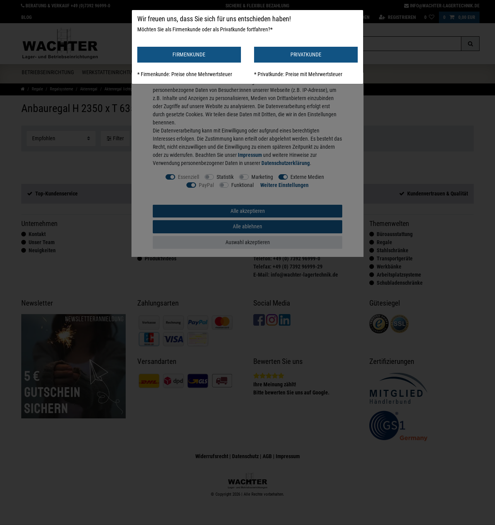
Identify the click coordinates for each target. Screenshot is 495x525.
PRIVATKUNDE (305, 54)
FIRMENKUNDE (188, 54)
